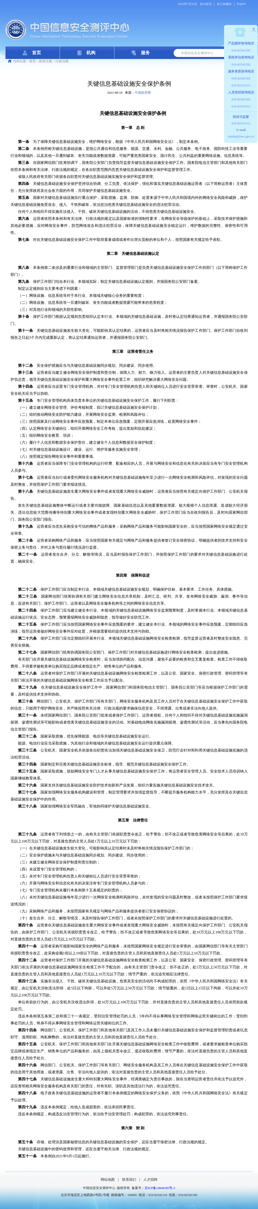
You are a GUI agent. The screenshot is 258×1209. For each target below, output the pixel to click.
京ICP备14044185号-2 (160, 1188)
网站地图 (108, 1180)
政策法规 (45, 61)
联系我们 (129, 1180)
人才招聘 (150, 1180)
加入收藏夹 (224, 4)
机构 (90, 52)
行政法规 (61, 61)
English (241, 3)
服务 (145, 52)
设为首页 (206, 4)
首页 (36, 52)
